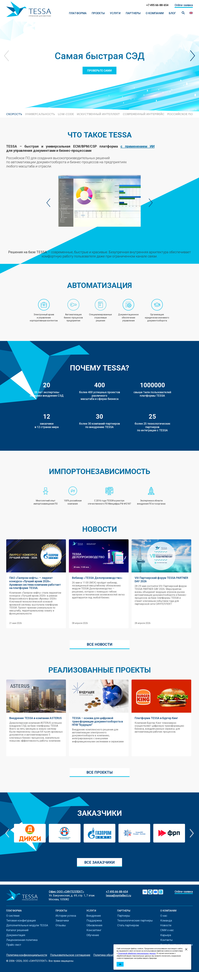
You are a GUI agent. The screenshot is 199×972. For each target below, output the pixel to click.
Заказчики (62, 920)
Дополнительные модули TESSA (27, 925)
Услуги (115, 13)
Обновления (94, 925)
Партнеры (133, 13)
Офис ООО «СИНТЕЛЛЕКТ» (66, 891)
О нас (163, 915)
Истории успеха (66, 915)
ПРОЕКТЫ (98, 13)
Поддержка (94, 920)
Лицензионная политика (21, 940)
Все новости (99, 644)
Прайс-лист (13, 944)
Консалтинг (93, 930)
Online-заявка (184, 5)
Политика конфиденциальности (26, 955)
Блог (172, 13)
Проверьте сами (99, 70)
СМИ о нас (167, 930)
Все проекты (99, 772)
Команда (166, 920)
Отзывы (61, 925)
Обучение (92, 935)
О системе (13, 915)
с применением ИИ (137, 146)
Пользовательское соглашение (70, 955)
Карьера (165, 935)
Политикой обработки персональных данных (137, 953)
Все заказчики (99, 862)
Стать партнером (128, 925)
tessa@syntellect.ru (118, 895)
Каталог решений (17, 930)
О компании (155, 13)
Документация (15, 935)
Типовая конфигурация (21, 920)
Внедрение (93, 915)
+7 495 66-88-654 (117, 891)
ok (120, 964)
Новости (165, 925)
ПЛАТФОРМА (78, 13)
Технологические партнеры (135, 920)
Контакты (166, 940)
